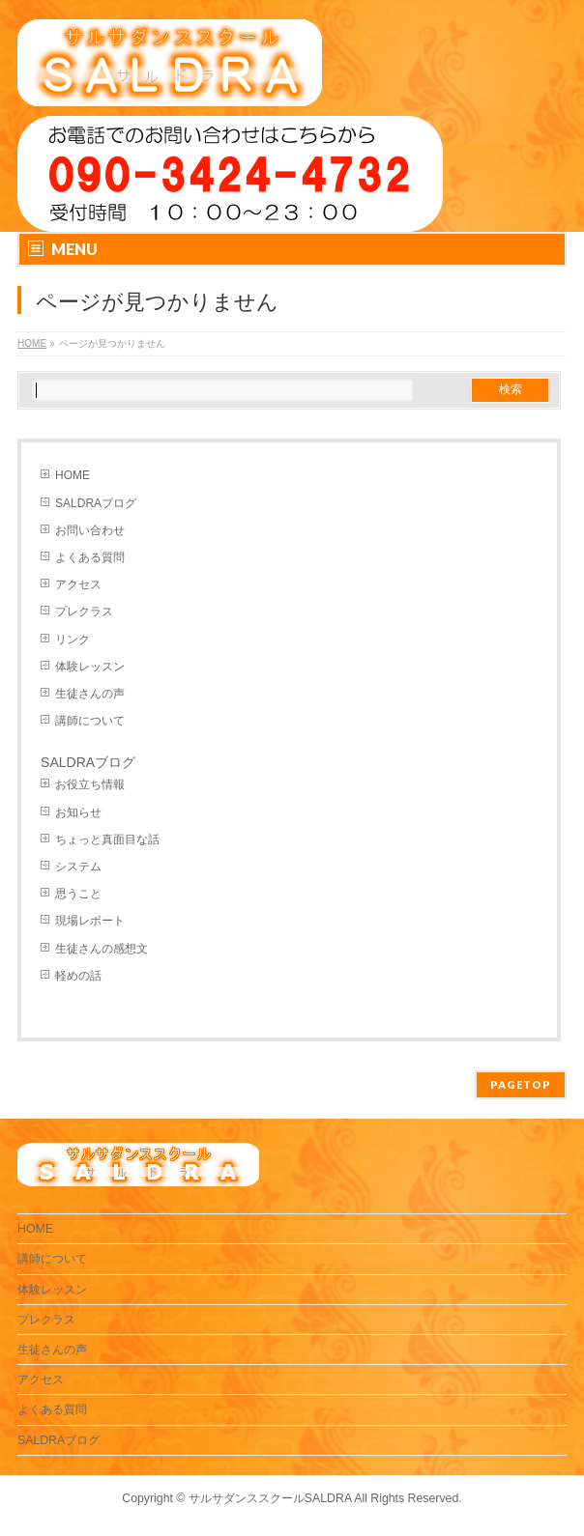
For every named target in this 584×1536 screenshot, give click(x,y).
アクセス (78, 584)
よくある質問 (90, 557)
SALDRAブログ (95, 503)
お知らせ (78, 812)
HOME (72, 475)
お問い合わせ (90, 530)
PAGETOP (520, 1084)
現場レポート (90, 920)
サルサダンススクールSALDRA (270, 1498)
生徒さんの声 (90, 693)
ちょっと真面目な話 (107, 839)
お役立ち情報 (90, 784)
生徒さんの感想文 (101, 948)
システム (78, 866)
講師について (90, 720)
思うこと (78, 893)
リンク (72, 639)
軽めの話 (78, 975)
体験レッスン (90, 666)
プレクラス (84, 611)
